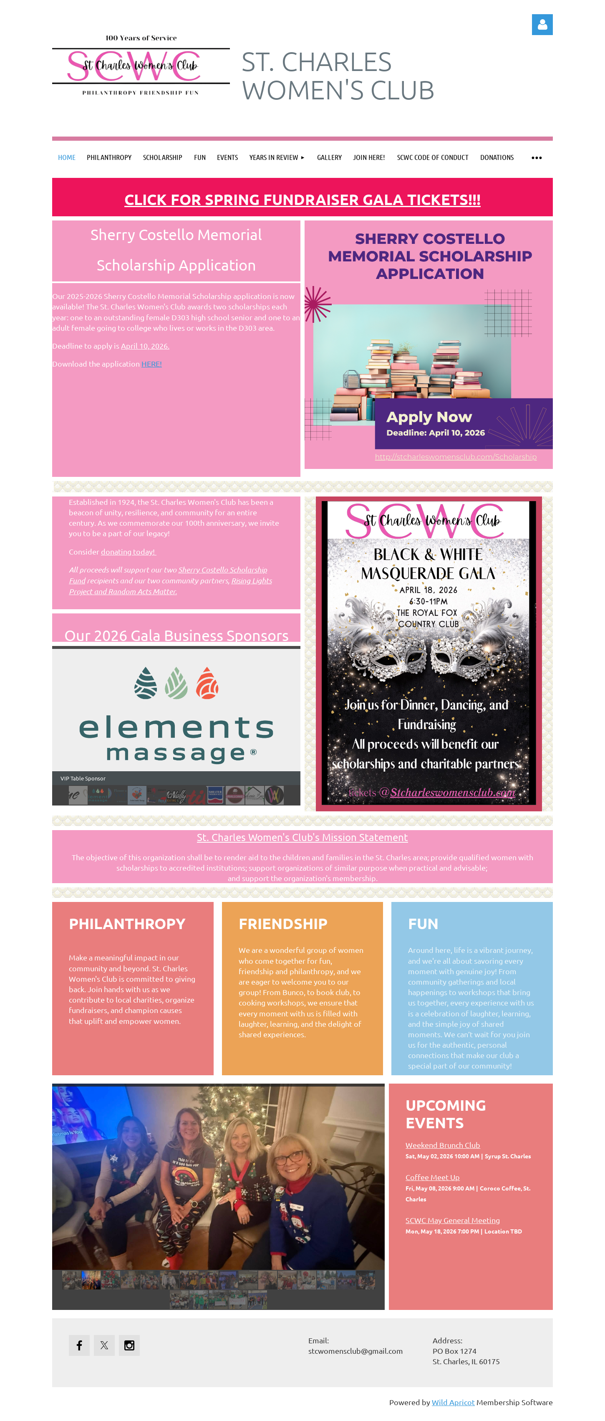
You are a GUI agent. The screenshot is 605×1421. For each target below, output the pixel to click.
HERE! (151, 363)
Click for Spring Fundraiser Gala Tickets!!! (302, 199)
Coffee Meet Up (433, 1177)
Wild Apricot (453, 1402)
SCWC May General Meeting (453, 1220)
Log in (542, 24)
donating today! (128, 551)
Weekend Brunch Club (443, 1144)
